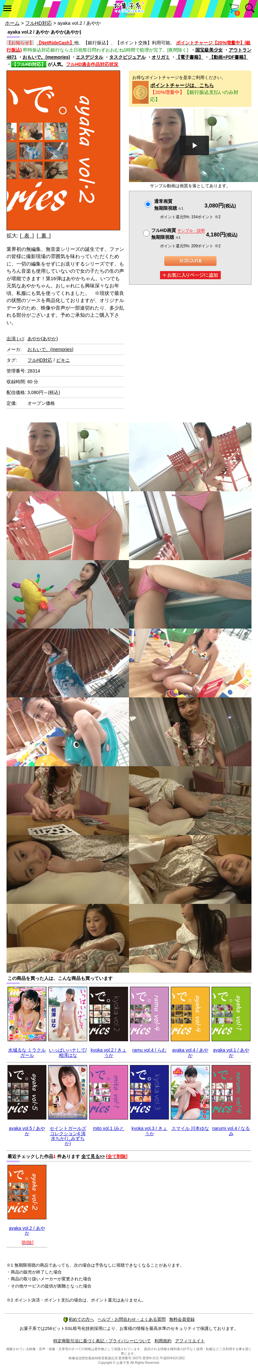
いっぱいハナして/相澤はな (68, 1052)
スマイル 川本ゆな (190, 1128)
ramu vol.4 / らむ (149, 1050)
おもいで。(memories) (46, 57)
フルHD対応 (38, 23)
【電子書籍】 (189, 57)
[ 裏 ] (44, 235)
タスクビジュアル (127, 57)
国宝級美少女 (209, 50)
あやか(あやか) (42, 338)
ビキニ (63, 360)
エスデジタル (89, 57)
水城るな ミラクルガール (27, 1052)
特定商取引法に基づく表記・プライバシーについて (102, 1340)
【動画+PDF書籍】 (228, 57)
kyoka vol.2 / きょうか (109, 1052)
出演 (15, 338)
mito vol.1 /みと (108, 1128)
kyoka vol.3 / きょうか (150, 1131)
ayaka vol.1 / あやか (231, 1052)
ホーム (12, 23)
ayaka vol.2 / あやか (27, 1231)
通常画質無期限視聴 (168, 205)
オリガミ (161, 57)
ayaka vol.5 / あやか (27, 1131)
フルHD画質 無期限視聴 (178, 234)
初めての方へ (78, 1319)
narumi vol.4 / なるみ (231, 1131)
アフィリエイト (190, 1340)
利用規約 (162, 1340)
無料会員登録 (182, 1319)
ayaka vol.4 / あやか (190, 1052)
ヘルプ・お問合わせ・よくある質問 (132, 1319)
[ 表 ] (27, 235)
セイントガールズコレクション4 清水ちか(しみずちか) (68, 1136)
